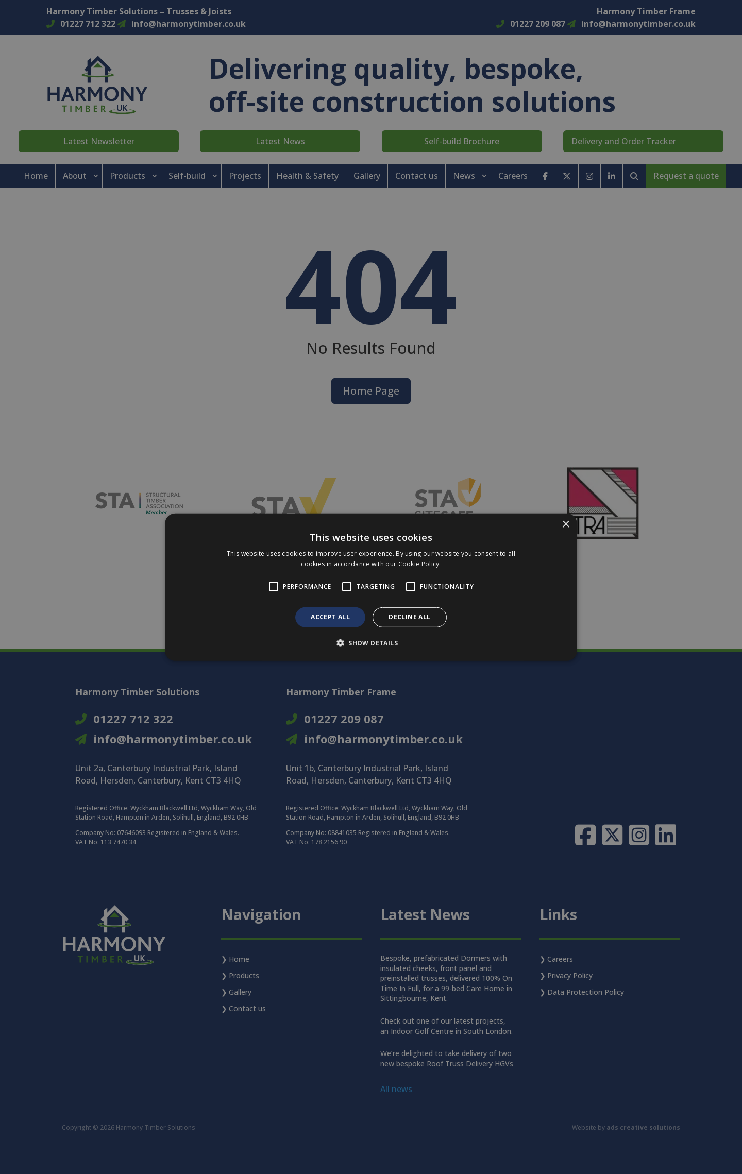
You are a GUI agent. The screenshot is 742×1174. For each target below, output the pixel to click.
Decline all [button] (409, 616)
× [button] (565, 524)
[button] (371, 643)
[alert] (371, 587)
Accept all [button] (330, 616)
